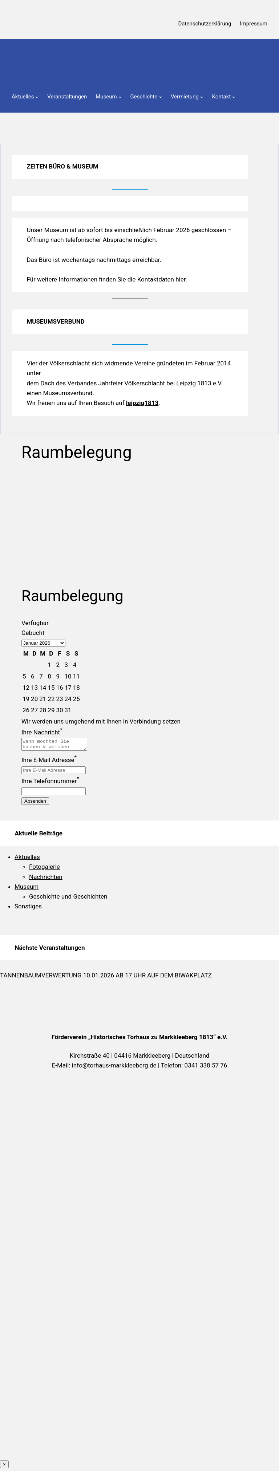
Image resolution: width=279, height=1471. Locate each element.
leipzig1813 (142, 402)
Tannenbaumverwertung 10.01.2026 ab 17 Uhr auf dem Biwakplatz (106, 977)
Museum (27, 888)
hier (180, 279)
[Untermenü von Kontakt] (233, 96)
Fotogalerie (44, 868)
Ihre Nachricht (41, 732)
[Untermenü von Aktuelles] (37, 96)
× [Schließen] (4, 1466)
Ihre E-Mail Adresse (49, 762)
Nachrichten (45, 879)
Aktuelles (27, 859)
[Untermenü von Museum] (120, 96)
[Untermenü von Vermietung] (201, 96)
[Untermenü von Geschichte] (160, 96)
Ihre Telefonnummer (50, 783)
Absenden (35, 803)
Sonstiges (28, 908)
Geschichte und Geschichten (68, 898)
